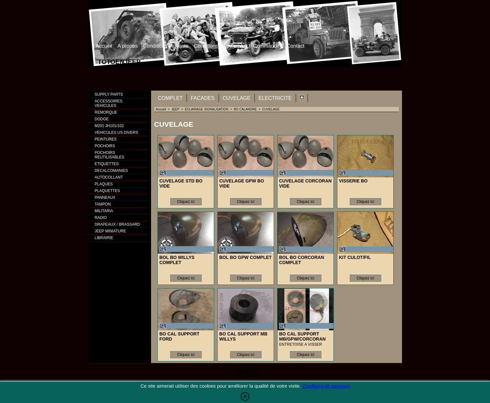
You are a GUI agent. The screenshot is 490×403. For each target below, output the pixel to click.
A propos (127, 46)
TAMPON (103, 204)
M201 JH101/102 (109, 126)
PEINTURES (106, 139)
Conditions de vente (165, 46)
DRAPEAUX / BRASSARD (117, 224)
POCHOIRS (105, 146)
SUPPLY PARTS (109, 94)
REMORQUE (106, 112)
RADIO (101, 217)
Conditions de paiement (221, 46)
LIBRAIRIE (104, 238)
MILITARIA (104, 211)
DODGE (102, 119)
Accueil (104, 46)
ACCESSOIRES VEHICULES (109, 103)
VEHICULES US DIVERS (116, 132)
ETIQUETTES (107, 164)
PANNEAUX (105, 197)
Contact (295, 46)
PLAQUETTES (107, 191)
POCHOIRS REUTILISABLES (110, 154)
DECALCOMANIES (111, 170)
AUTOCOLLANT (109, 177)
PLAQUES (104, 184)
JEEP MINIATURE (110, 231)
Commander (267, 46)
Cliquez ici (186, 201)
